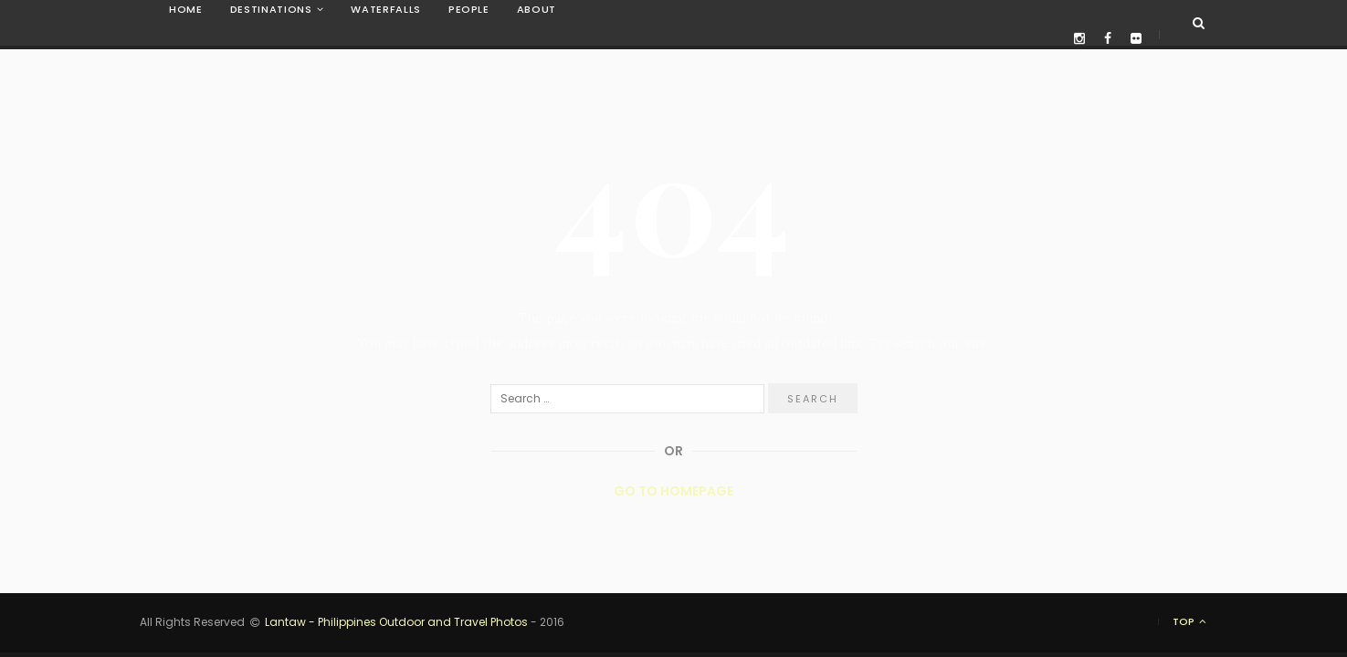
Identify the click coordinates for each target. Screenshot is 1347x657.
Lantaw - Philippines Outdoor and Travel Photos (396, 622)
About (536, 10)
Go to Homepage (673, 491)
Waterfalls (386, 10)
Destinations (271, 10)
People (468, 10)
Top (1190, 622)
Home (186, 10)
